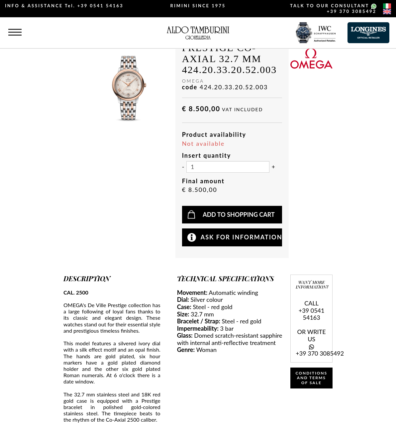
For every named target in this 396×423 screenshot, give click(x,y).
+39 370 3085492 (351, 11)
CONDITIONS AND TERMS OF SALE (312, 378)
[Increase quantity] (273, 167)
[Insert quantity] (227, 167)
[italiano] (387, 6)
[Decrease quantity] (183, 167)
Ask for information (241, 237)
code (190, 87)
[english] (387, 11)
